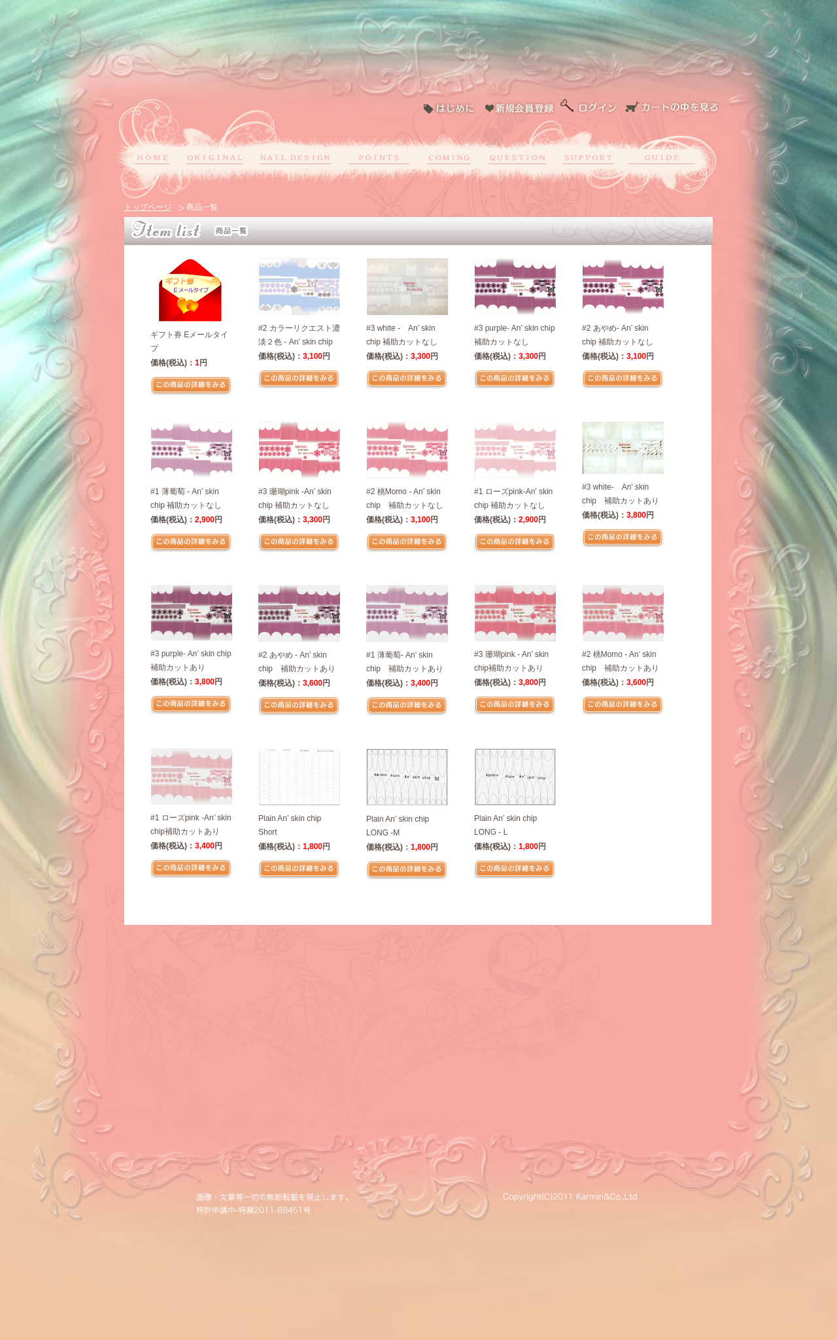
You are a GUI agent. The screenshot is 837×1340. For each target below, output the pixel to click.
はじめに (453, 108)
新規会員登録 (520, 108)
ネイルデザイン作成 (295, 156)
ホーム (154, 156)
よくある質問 (514, 156)
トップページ (147, 207)
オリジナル (214, 156)
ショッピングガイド (661, 156)
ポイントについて (379, 156)
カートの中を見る (672, 108)
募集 (447, 156)
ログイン (589, 108)
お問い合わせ (588, 156)
